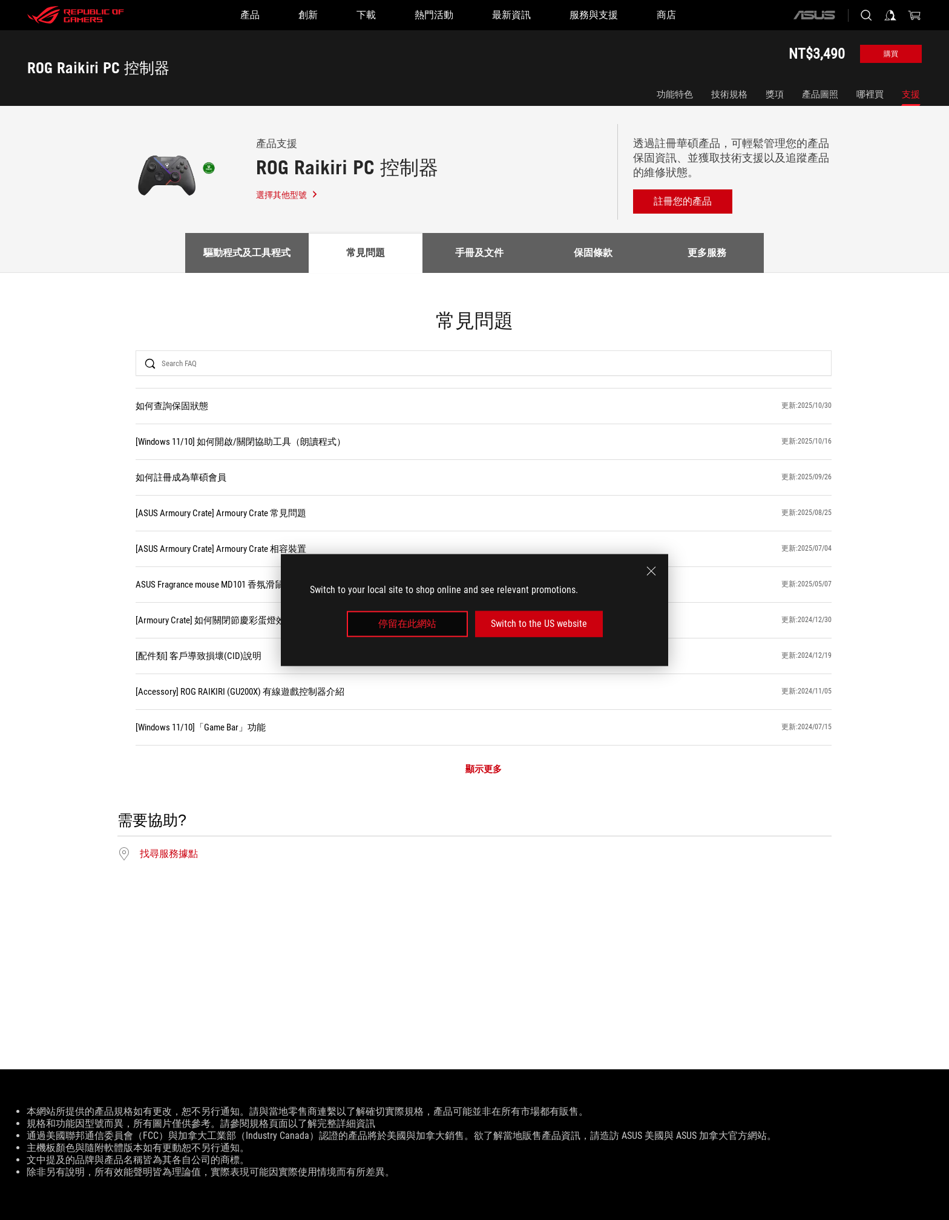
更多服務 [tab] (707, 252)
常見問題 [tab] (365, 252)
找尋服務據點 (169, 853)
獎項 (775, 94)
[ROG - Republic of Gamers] (75, 15)
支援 (911, 94)
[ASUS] (814, 15)
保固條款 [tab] (593, 252)
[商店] (666, 15)
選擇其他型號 (287, 195)
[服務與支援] (594, 15)
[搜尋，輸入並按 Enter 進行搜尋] (866, 15)
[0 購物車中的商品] (914, 15)
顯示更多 (483, 769)
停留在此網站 (407, 623)
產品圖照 (820, 94)
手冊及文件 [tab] (479, 252)
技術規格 (729, 94)
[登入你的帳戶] (890, 15)
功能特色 (675, 94)
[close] (651, 571)
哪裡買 (870, 94)
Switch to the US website (539, 623)
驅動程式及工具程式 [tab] (247, 252)
